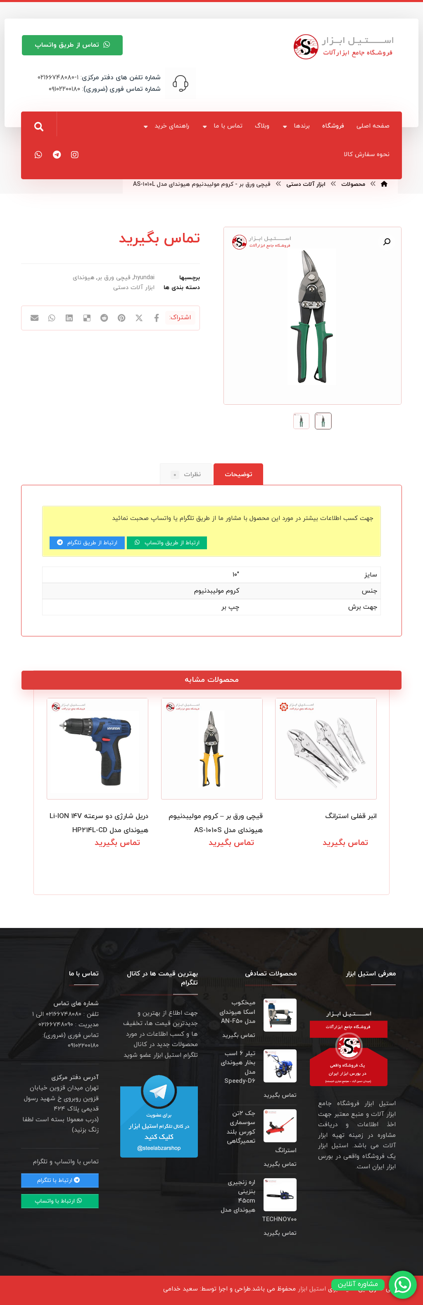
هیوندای (83, 277)
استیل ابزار (312, 1289)
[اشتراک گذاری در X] (139, 318)
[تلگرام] (56, 155)
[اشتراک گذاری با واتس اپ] (51, 318)
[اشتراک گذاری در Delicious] (86, 318)
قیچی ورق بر (114, 277)
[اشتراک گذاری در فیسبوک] (156, 318)
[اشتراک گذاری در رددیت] (104, 318)
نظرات (186, 474)
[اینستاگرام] (75, 155)
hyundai (144, 277)
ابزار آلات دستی (133, 287)
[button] (386, 242)
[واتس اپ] (38, 155)
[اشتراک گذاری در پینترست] (121, 318)
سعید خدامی (180, 1289)
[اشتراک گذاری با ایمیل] (34, 318)
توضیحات (238, 474)
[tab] (239, 474)
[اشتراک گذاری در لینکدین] (69, 318)
